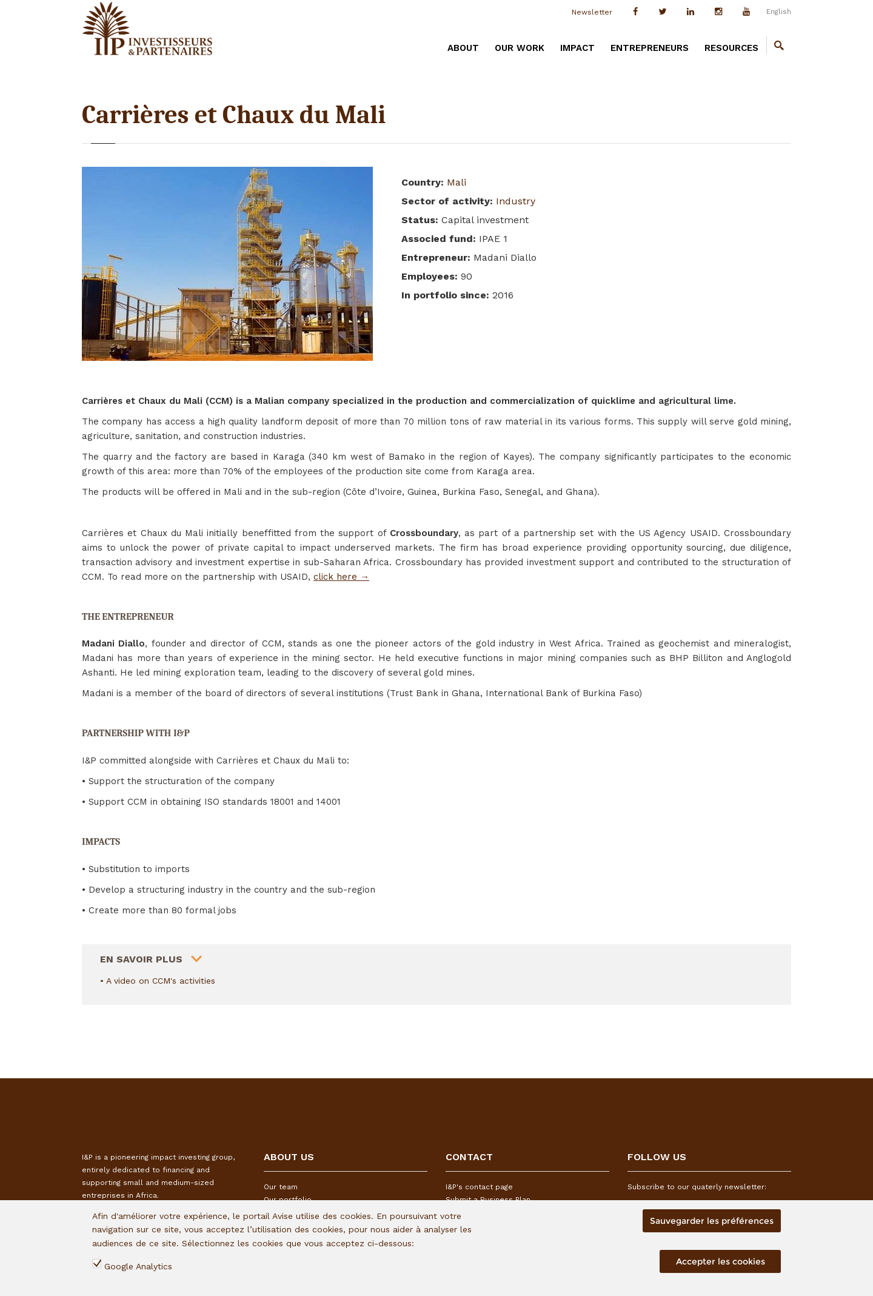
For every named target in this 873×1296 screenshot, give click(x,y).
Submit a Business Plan (488, 1199)
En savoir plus (141, 954)
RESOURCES (731, 47)
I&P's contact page (479, 1187)
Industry (515, 201)
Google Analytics (138, 1266)
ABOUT (463, 47)
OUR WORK (519, 47)
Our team (281, 1187)
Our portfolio (288, 1199)
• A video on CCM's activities (157, 980)
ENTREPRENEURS (649, 47)
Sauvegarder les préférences (712, 1220)
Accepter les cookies (720, 1261)
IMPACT (577, 47)
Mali (456, 182)
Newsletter (592, 12)
